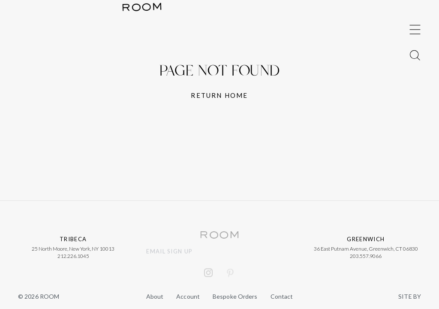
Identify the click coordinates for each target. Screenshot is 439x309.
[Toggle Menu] (415, 141)
